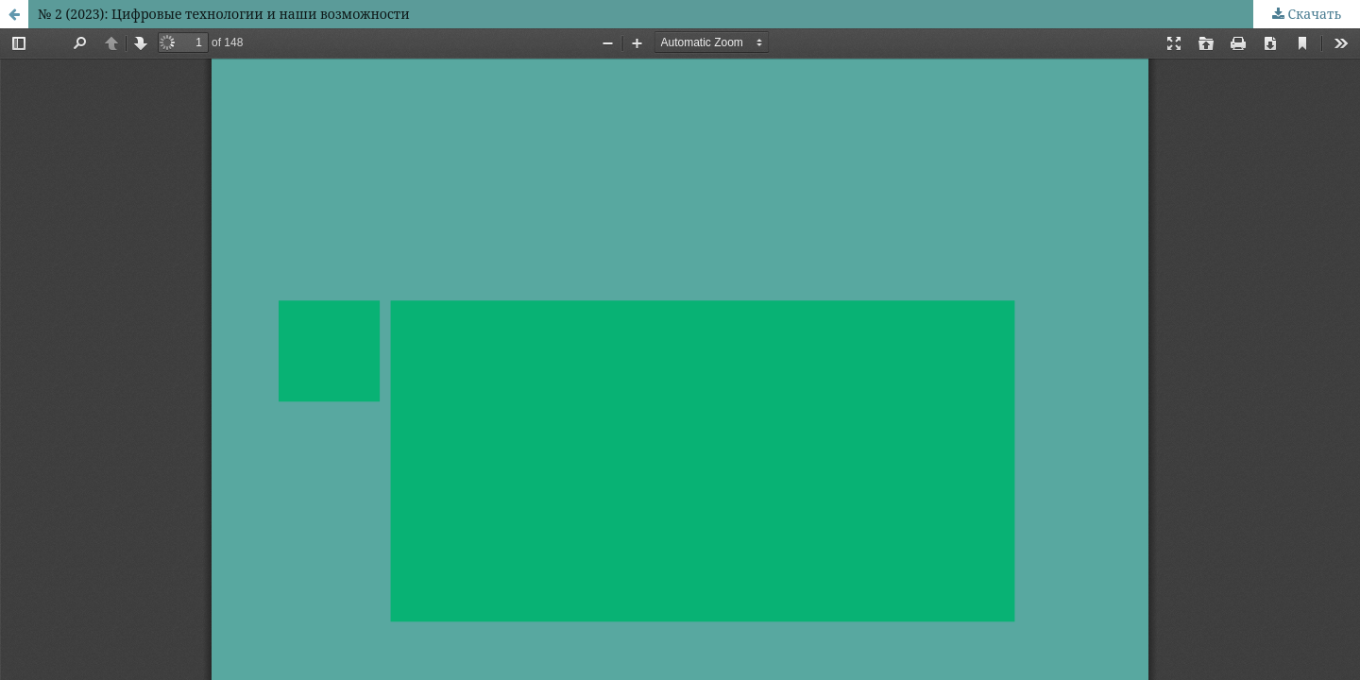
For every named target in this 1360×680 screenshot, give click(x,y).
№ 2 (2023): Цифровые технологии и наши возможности (224, 14)
